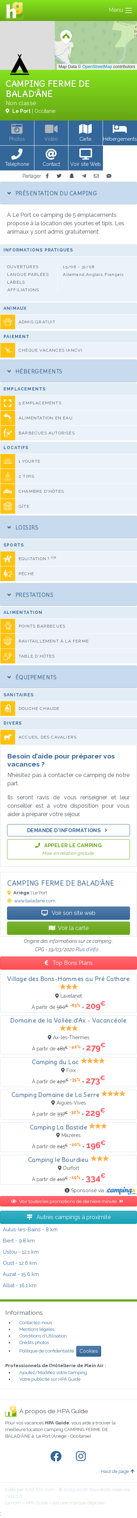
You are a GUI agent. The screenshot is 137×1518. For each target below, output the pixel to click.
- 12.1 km (21, 1252)
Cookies (88, 1351)
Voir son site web (68, 913)
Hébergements (35, 371)
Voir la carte (69, 928)
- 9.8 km (19, 1241)
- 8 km (30, 1229)
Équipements (32, 677)
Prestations (30, 594)
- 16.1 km (20, 1285)
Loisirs (22, 527)
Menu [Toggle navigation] (121, 10)
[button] (17, 158)
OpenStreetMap (97, 66)
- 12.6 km (20, 1263)
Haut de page (117, 1471)
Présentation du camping (52, 193)
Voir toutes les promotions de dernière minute (68, 1201)
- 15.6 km (21, 1274)
